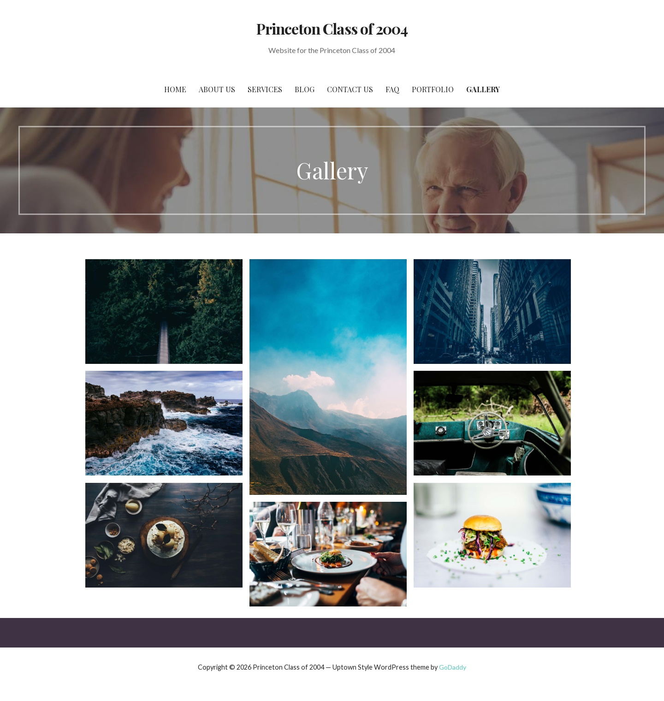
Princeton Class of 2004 (332, 28)
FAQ (392, 89)
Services (265, 89)
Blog (304, 89)
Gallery (483, 89)
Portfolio (433, 89)
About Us (217, 89)
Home (175, 89)
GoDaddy (452, 667)
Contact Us (350, 89)
